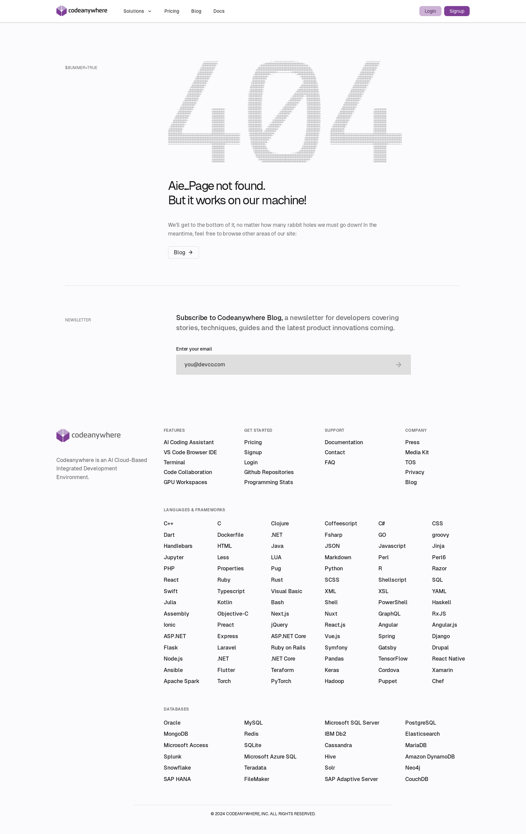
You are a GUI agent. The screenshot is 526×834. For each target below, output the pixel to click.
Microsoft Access (186, 745)
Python (334, 568)
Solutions (137, 11)
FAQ (330, 462)
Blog (197, 11)
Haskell (441, 602)
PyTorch (281, 681)
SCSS (332, 579)
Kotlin (224, 602)
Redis (251, 733)
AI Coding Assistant (189, 442)
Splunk (173, 756)
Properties (230, 568)
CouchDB (416, 779)
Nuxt (331, 613)
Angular (388, 624)
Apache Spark (182, 681)
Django (441, 636)
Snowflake (177, 767)
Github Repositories (269, 472)
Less (223, 557)
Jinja (438, 546)
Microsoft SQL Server (352, 722)
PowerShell (393, 602)
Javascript (392, 546)
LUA (276, 557)
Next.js (280, 613)
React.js (335, 624)
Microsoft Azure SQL (270, 756)
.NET (276, 534)
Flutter (226, 670)
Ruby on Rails (288, 647)
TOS (410, 462)
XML (330, 591)
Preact (225, 624)
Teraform (282, 670)
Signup (457, 11)
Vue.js (332, 636)
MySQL (253, 722)
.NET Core (283, 658)
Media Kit (417, 452)
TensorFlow (393, 658)
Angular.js (444, 624)
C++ (168, 523)
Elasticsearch (422, 733)
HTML (224, 546)
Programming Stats (268, 482)
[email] (287, 364)
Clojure (280, 523)
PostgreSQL (420, 722)
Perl (383, 557)
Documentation (344, 442)
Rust (277, 579)
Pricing (172, 11)
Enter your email (194, 349)
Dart (169, 534)
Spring (386, 636)
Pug (276, 568)
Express (227, 636)
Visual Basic (286, 591)
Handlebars (178, 546)
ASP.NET (175, 636)
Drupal (440, 647)
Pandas (334, 658)
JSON (332, 546)
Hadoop (334, 681)
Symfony (336, 647)
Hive (330, 756)
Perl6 (439, 557)
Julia (170, 602)
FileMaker (256, 779)
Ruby (223, 579)
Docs (218, 11)
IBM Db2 (335, 733)
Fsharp (334, 534)
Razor (439, 568)
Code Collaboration (188, 472)
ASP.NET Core (288, 636)
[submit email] (398, 364)
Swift (171, 591)
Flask (171, 647)
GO (382, 534)
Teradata (255, 767)
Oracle (172, 722)
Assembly (176, 613)
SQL (437, 579)
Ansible (173, 670)
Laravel (226, 647)
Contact (335, 452)
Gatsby (387, 647)
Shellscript (392, 579)
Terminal (174, 462)
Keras (332, 670)
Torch (224, 681)
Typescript (231, 591)
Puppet (387, 681)
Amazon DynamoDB (430, 756)
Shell (331, 602)
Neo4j (412, 767)
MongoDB (176, 733)
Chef (438, 681)
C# (381, 523)
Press (412, 442)
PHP (169, 568)
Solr (330, 767)
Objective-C (232, 613)
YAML (439, 591)
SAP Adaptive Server (351, 779)
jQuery (279, 624)
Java (277, 546)
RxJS (439, 613)
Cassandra (338, 745)
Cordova (388, 670)
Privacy (414, 472)
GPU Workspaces (185, 482)
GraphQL (389, 613)
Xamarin (442, 670)
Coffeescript (341, 523)
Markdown (338, 557)
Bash (277, 602)
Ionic (169, 624)
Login (430, 11)
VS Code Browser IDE (190, 452)
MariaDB (416, 745)
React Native (448, 658)
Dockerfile (230, 534)
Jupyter (174, 557)
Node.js (173, 658)
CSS (437, 523)
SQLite (252, 745)
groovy (440, 534)
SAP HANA (177, 779)
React (171, 579)
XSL (383, 591)
